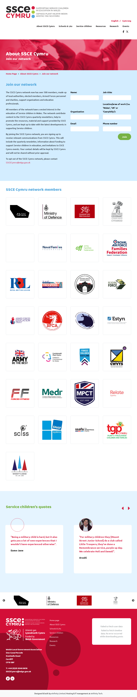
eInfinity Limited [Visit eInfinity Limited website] (58, 693)
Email (73, 123)
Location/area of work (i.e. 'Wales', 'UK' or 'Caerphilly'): (116, 108)
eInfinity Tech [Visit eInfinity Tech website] (96, 693)
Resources (101, 26)
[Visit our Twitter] (127, 31)
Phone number (110, 123)
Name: (74, 92)
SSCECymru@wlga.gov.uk (18, 162)
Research (114, 26)
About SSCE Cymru (46, 26)
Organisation (77, 111)
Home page (54, 620)
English (114, 21)
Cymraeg (126, 21)
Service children (84, 26)
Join (124, 136)
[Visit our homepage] (37, 11)
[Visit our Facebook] (123, 31)
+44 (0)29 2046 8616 (17, 668)
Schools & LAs (65, 26)
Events (126, 26)
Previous (4, 600)
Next (133, 600)
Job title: (107, 92)
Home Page (11, 73)
